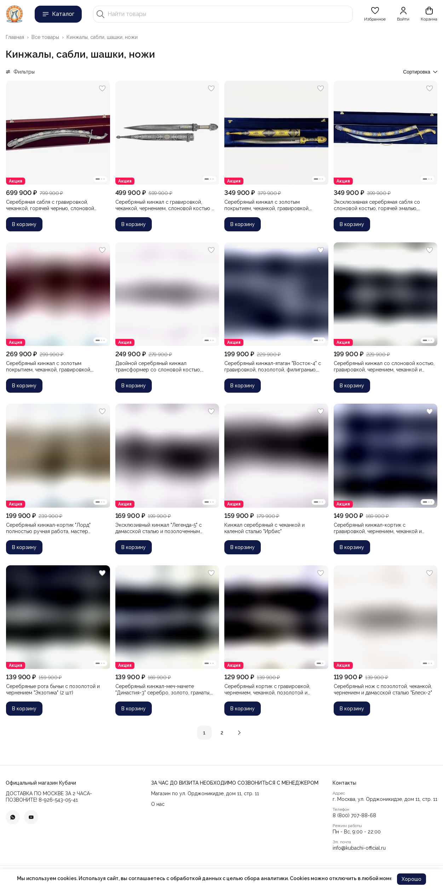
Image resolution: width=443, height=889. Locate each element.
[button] (375, 14)
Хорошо (411, 879)
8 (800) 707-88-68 (354, 815)
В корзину (24, 224)
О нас (158, 804)
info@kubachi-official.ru (359, 848)
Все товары (45, 37)
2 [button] (221, 732)
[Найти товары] (229, 14)
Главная (15, 37)
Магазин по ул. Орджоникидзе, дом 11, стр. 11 (205, 793)
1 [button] (204, 732)
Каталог (58, 14)
